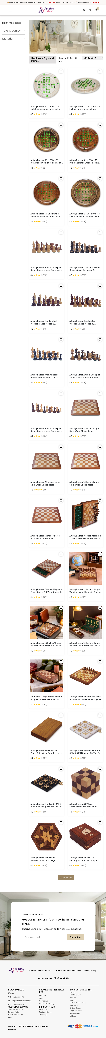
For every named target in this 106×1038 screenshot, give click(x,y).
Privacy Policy (14, 1012)
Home (5, 22)
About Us (43, 995)
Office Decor (75, 1008)
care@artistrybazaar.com (19, 1001)
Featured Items (45, 1012)
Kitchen (73, 997)
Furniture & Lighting (78, 1003)
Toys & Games (13, 30)
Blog (41, 998)
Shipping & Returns (16, 1009)
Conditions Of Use (15, 1015)
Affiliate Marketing (46, 1003)
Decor (72, 992)
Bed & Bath (74, 1005)
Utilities (73, 1016)
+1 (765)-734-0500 (17, 1005)
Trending (43, 1015)
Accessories (75, 1013)
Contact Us (43, 1001)
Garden (73, 1000)
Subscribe (75, 937)
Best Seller (43, 1009)
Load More (66, 877)
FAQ (10, 1017)
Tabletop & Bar (76, 995)
